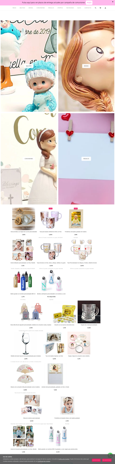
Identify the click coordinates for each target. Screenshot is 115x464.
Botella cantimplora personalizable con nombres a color (27, 327)
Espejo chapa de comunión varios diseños (47, 391)
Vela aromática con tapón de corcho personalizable (26, 232)
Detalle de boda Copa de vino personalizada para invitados (78, 359)
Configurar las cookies (44, 461)
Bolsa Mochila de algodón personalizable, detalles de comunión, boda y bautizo (68, 327)
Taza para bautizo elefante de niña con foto (57, 232)
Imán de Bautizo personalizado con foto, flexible (25, 264)
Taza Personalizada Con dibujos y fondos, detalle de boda (27, 296)
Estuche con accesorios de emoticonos (22, 359)
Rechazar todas (107, 460)
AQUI (89, 2)
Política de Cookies (63, 459)
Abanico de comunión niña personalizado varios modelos (78, 391)
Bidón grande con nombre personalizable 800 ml (60, 296)
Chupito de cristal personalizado (46, 359)
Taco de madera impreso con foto (22, 391)
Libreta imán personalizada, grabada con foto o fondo (27, 423)
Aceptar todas (96, 460)
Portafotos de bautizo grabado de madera (85, 232)
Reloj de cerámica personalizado (69, 423)
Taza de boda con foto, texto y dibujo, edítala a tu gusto (57, 264)
